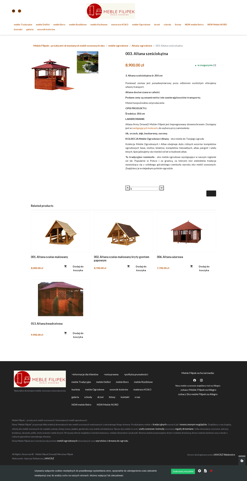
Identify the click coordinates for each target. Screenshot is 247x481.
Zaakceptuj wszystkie (183, 471)
